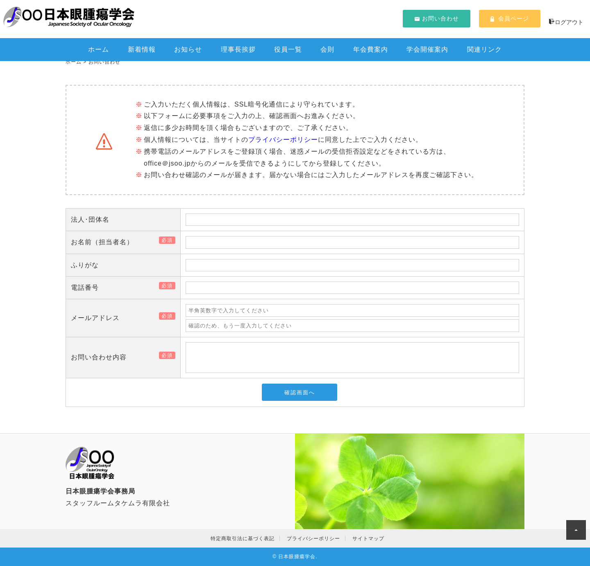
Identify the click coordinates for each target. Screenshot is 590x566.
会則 (327, 49)
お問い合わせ (436, 18)
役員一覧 (288, 49)
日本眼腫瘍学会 (296, 556)
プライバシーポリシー (283, 139)
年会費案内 (370, 49)
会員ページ (509, 18)
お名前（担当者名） (105, 242)
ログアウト (566, 22)
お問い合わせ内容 (102, 357)
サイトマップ (368, 538)
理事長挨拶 (238, 49)
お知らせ (188, 49)
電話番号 (88, 287)
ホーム (98, 49)
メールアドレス (98, 317)
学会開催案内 (427, 49)
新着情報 (142, 49)
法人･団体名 (90, 219)
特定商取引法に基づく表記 (243, 538)
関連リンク (484, 49)
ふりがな (85, 264)
